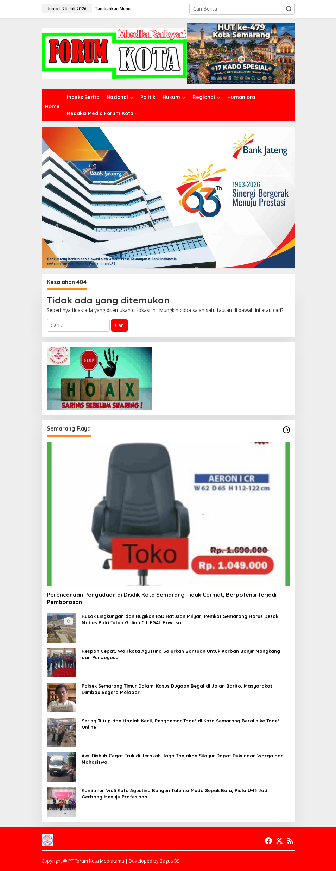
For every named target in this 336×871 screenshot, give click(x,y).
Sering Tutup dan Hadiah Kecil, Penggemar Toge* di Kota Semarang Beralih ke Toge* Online (180, 724)
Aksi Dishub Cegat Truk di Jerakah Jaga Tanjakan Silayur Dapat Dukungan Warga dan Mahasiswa (183, 759)
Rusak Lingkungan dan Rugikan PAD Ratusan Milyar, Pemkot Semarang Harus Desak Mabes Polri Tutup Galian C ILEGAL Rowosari (180, 619)
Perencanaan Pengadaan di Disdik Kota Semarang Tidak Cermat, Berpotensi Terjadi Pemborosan (162, 598)
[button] (289, 9)
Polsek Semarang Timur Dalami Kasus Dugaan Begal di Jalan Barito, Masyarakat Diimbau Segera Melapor (177, 689)
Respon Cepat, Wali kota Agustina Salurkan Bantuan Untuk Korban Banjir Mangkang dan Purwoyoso (181, 654)
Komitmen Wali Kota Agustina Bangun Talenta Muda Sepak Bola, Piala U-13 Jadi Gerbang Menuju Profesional (175, 794)
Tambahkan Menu (113, 9)
